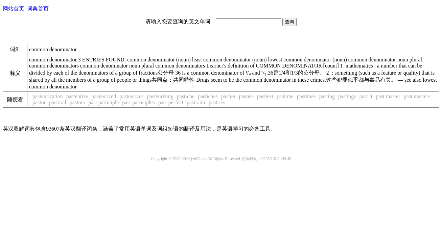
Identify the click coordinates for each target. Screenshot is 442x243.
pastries (217, 102)
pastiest (265, 96)
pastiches (208, 96)
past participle (103, 102)
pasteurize (77, 96)
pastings (347, 96)
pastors (77, 102)
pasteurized (104, 96)
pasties (246, 96)
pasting (327, 96)
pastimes (306, 96)
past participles (138, 102)
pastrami (196, 102)
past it (365, 96)
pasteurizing (160, 96)
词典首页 (38, 8)
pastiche (185, 96)
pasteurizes (131, 96)
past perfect (170, 102)
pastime (285, 96)
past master (388, 96)
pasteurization (47, 96)
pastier (228, 96)
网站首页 (13, 8)
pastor (39, 102)
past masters (417, 96)
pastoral (57, 102)
